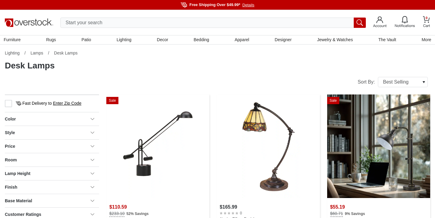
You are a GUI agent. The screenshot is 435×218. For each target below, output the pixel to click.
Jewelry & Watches (334, 40)
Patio (87, 40)
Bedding (201, 40)
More (425, 40)
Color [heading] (49, 120)
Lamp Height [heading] (49, 174)
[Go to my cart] (426, 22)
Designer (282, 40)
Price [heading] (49, 147)
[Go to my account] (380, 22)
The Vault (386, 40)
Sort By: (393, 83)
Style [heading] (49, 133)
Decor (162, 40)
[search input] (213, 23)
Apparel (241, 40)
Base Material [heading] (49, 202)
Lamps (37, 54)
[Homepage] (29, 22)
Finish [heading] (49, 188)
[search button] (360, 23)
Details (248, 5)
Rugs (52, 40)
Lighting (124, 40)
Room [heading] (49, 161)
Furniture (13, 40)
